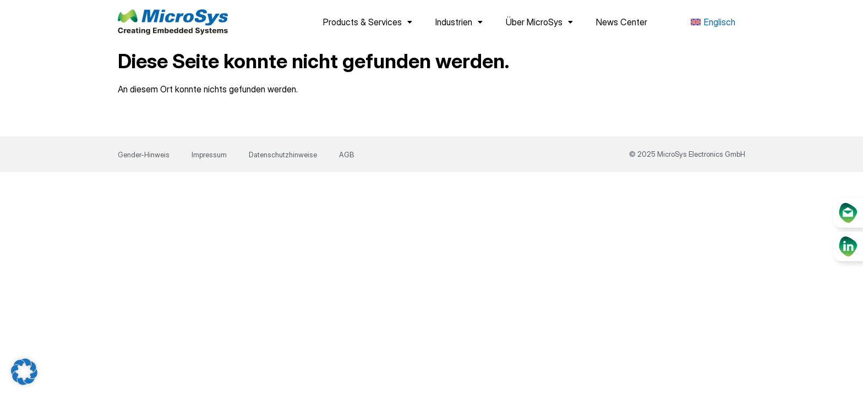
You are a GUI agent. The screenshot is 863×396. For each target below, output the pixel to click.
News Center (621, 22)
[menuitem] (713, 22)
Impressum (209, 154)
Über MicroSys (539, 22)
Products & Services (367, 22)
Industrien (459, 22)
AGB (346, 154)
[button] (24, 372)
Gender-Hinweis (144, 154)
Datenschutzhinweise (283, 154)
